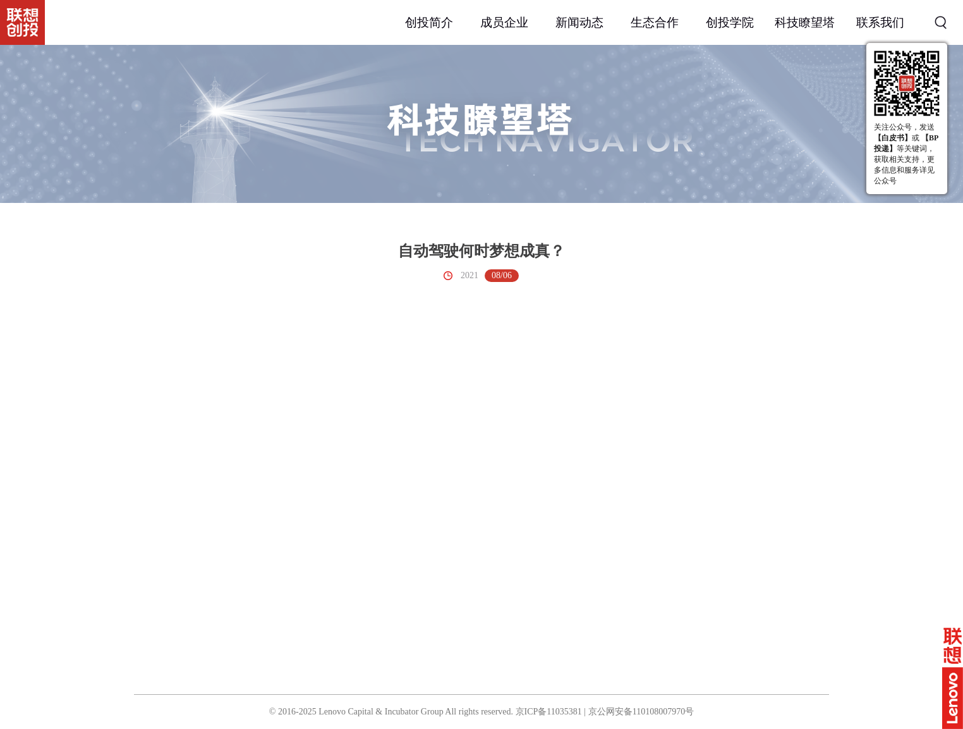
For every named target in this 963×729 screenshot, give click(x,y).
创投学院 (730, 22)
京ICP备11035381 (549, 711)
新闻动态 (579, 22)
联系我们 (880, 22)
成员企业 (504, 22)
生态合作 (655, 22)
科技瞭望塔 (805, 22)
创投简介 (429, 22)
